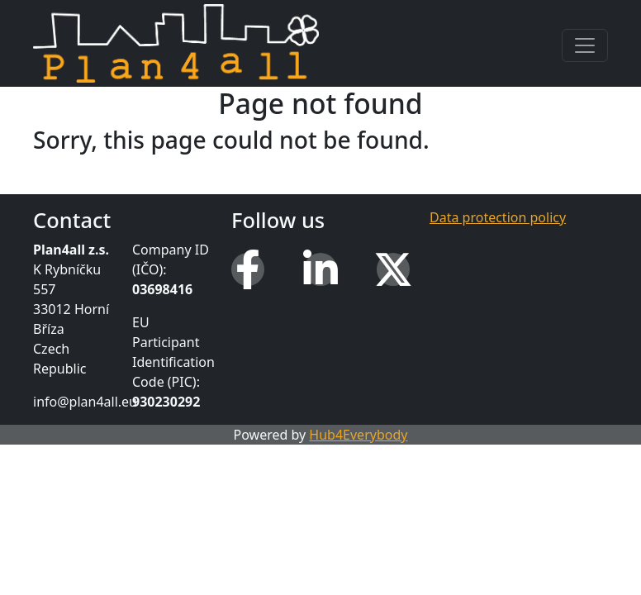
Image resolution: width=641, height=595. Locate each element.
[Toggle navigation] (585, 45)
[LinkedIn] (320, 269)
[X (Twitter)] (393, 269)
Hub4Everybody (358, 435)
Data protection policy (498, 217)
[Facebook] (247, 269)
